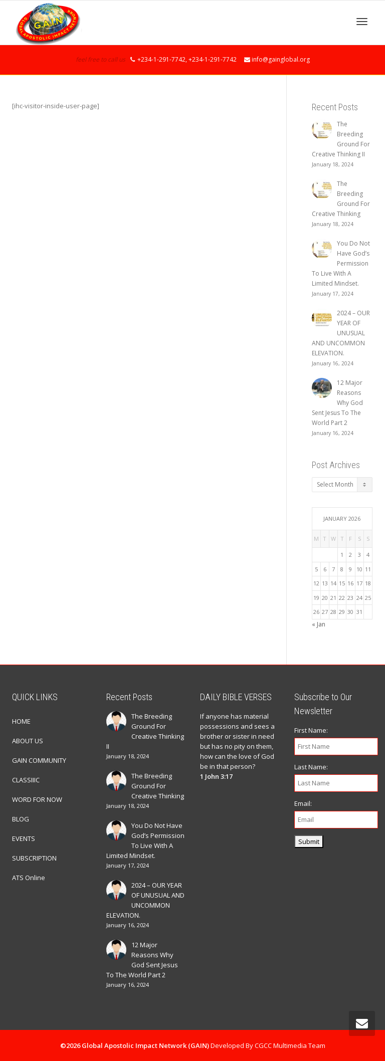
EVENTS (23, 838)
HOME (21, 721)
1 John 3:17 (216, 776)
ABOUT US (27, 740)
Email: (303, 803)
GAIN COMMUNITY (39, 760)
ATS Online (28, 877)
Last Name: (311, 766)
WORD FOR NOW (37, 799)
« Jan (318, 624)
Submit (308, 841)
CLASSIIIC (26, 779)
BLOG (20, 818)
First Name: (311, 730)
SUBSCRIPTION (34, 858)
